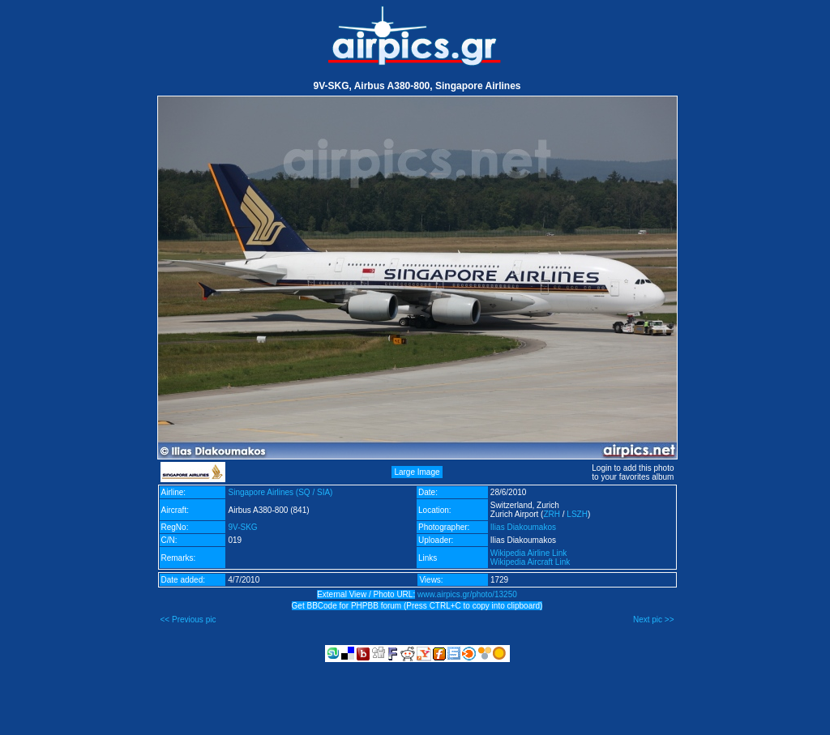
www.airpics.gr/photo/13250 (467, 594)
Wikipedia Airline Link (528, 553)
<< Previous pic (188, 619)
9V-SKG (242, 527)
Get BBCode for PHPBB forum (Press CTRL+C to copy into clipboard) (417, 605)
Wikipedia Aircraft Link (530, 562)
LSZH (577, 514)
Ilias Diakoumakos (523, 527)
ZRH (551, 514)
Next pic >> (653, 619)
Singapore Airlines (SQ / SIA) (280, 492)
